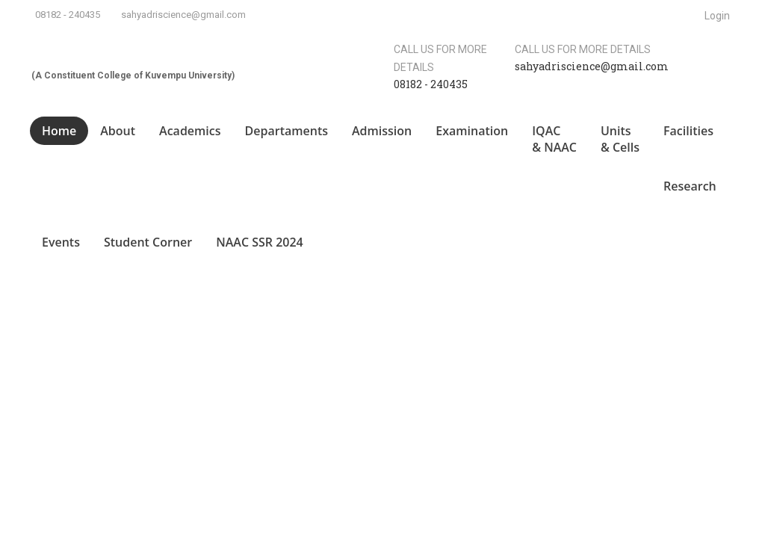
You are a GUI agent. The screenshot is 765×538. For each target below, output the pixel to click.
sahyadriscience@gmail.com (183, 14)
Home (59, 131)
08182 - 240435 (67, 14)
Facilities (688, 131)
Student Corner (148, 242)
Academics (189, 131)
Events (61, 242)
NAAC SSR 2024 (259, 242)
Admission (382, 131)
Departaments (286, 131)
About (117, 131)
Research (689, 186)
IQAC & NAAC (554, 139)
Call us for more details (583, 49)
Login (717, 16)
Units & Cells (620, 139)
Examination (472, 131)
